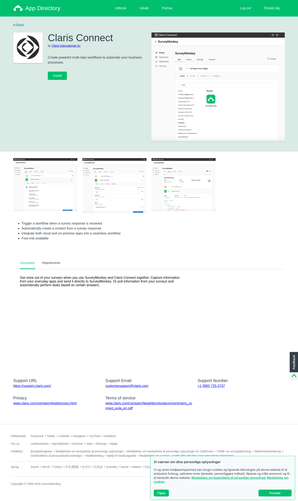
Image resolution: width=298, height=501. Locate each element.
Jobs (90, 443)
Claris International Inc (66, 45)
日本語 (98, 467)
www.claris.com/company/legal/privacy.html (45, 403)
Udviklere (110, 436)
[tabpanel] (149, 321)
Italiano (136, 467)
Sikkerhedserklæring (267, 451)
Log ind (245, 8)
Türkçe (57, 467)
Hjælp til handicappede (121, 455)
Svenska (111, 467)
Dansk (124, 467)
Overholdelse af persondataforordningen (57, 455)
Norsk (46, 467)
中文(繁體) (72, 467)
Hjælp (114, 443)
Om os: (15, 443)
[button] (293, 365)
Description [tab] (27, 262)
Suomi (35, 467)
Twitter (51, 436)
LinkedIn (64, 436)
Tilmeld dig (272, 8)
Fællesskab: (18, 436)
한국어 (86, 467)
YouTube (94, 436)
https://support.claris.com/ (32, 386)
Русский (150, 467)
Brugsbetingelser (41, 451)
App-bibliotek (60, 443)
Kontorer (77, 443)
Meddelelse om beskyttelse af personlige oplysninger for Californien (170, 451)
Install (57, 75)
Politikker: (17, 451)
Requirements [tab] (51, 262)
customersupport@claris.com (126, 386)
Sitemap (101, 443)
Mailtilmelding (94, 455)
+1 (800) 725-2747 (211, 386)
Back (18, 25)
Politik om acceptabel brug (234, 451)
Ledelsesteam (40, 443)
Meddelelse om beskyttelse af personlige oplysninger (228, 477)
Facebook (37, 436)
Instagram (79, 436)
